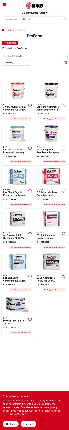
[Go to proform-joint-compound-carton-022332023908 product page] (18, 187)
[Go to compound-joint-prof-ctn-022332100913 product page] (18, 230)
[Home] (3, 30)
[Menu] (4, 4)
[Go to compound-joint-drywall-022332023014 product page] (51, 145)
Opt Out (28, 424)
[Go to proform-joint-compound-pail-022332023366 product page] (51, 102)
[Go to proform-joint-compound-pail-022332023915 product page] (18, 145)
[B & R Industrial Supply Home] (34, 5)
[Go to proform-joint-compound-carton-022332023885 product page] (18, 273)
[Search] (65, 19)
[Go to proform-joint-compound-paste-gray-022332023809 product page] (51, 187)
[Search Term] (35, 19)
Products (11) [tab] (10, 43)
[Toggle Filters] (65, 62)
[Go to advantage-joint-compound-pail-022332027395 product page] (51, 230)
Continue (10, 424)
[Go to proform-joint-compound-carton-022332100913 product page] (51, 273)
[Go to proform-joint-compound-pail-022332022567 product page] (18, 102)
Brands (11, 30)
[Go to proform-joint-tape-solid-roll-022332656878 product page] (18, 316)
